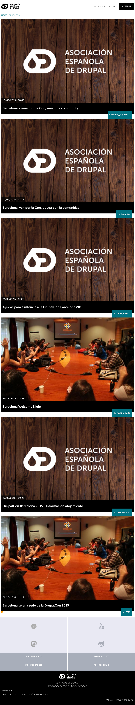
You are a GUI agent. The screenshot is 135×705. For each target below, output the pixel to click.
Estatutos (20, 694)
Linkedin (33, 626)
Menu (127, 6)
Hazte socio (100, 7)
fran (128, 611)
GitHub (101, 644)
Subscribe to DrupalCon (2, 612)
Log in (112, 7)
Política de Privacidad (39, 694)
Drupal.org (34, 656)
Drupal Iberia (33, 665)
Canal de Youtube (101, 626)
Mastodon (33, 644)
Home (4, 15)
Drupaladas (101, 665)
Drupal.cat (101, 656)
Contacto (7, 694)
